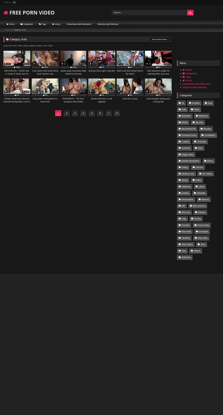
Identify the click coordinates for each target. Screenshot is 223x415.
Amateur (195, 103)
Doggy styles (200, 145)
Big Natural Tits (204, 121)
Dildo (184, 145)
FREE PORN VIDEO (29, 12)
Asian (196, 109)
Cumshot (202, 139)
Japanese (186, 175)
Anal (209, 103)
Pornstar (212, 205)
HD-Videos (207, 163)
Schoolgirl (186, 217)
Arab (184, 109)
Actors (58, 24)
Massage (201, 181)
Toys (196, 229)
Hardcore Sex (188, 163)
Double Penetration (190, 151)
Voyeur (209, 229)
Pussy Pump (187, 211)
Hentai (185, 169)
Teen (184, 229)
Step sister (186, 223)
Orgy (184, 205)
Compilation (187, 133)
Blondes (185, 127)
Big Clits (185, 121)
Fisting (185, 157)
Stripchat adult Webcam (107, 24)
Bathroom (186, 115)
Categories (28, 24)
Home (12, 24)
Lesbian (185, 181)
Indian (198, 169)
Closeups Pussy (204, 127)
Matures (205, 187)
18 (183, 103)
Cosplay (204, 133)
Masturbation (187, 187)
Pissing (197, 205)
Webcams (186, 235)
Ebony (210, 151)
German (199, 157)
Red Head (205, 211)
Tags (44, 24)
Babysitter (211, 109)
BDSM (201, 115)
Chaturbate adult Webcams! (79, 24)
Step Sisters (204, 223)
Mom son (186, 199)
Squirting (202, 217)
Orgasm (201, 199)
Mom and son (199, 193)
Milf (183, 193)
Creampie (186, 139)
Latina (201, 175)
